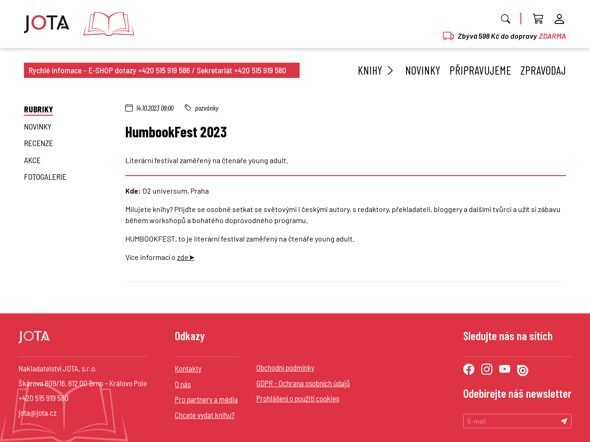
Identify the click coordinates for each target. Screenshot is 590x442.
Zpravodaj (543, 70)
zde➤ (186, 257)
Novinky (422, 70)
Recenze (38, 143)
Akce (32, 160)
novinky (38, 126)
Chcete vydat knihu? (205, 414)
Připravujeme (480, 70)
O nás (183, 384)
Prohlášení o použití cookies (297, 398)
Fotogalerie (45, 176)
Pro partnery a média (206, 399)
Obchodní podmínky (285, 367)
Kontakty (188, 368)
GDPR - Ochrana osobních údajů (303, 383)
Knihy (377, 70)
